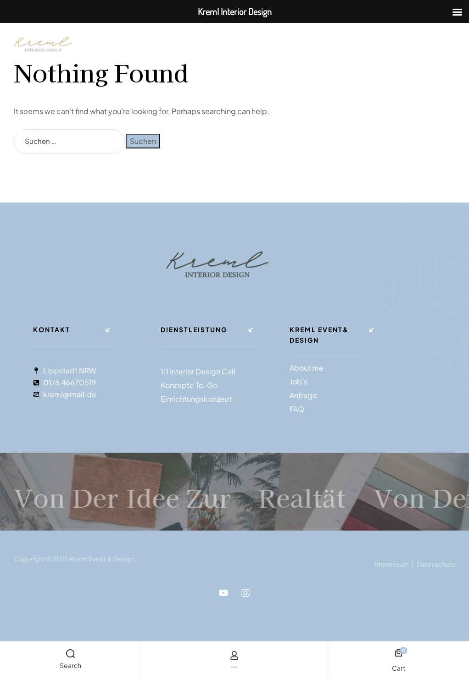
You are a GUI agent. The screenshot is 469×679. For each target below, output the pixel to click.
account (234, 665)
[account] (234, 656)
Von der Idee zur (174, 491)
